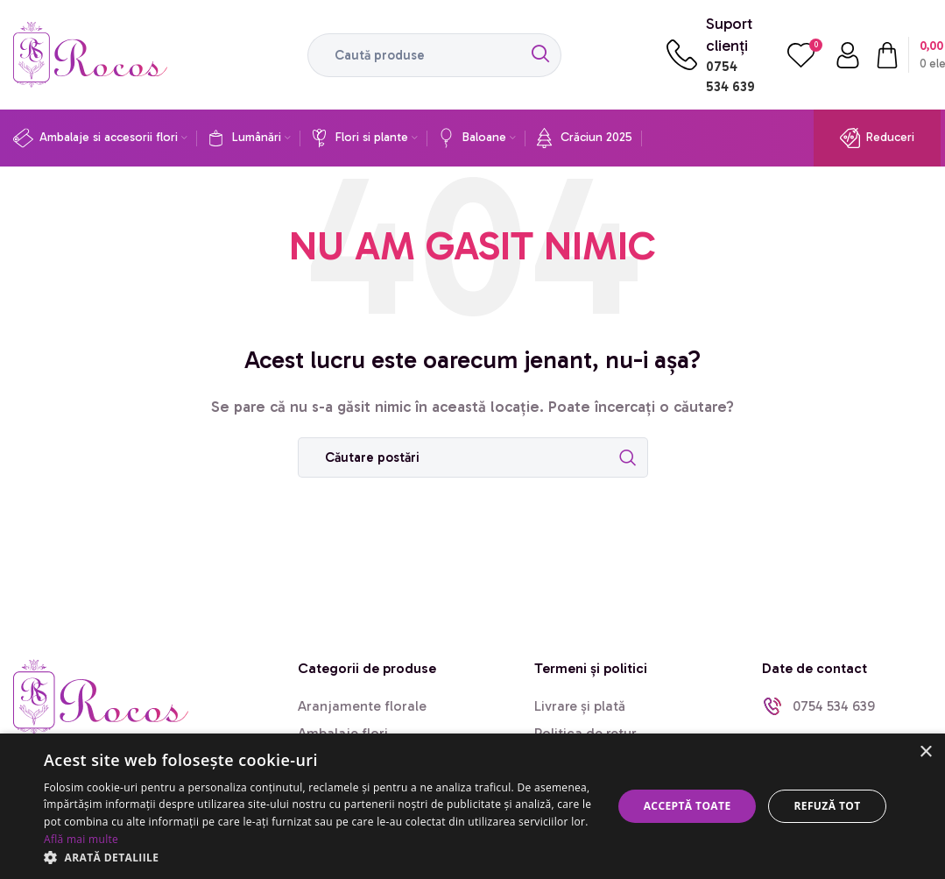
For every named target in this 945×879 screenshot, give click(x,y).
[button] (320, 857)
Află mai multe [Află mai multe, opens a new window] (81, 839)
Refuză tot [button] (826, 805)
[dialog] (472, 806)
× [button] (925, 752)
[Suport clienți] (681, 54)
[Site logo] (90, 53)
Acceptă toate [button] (687, 805)
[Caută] (434, 55)
